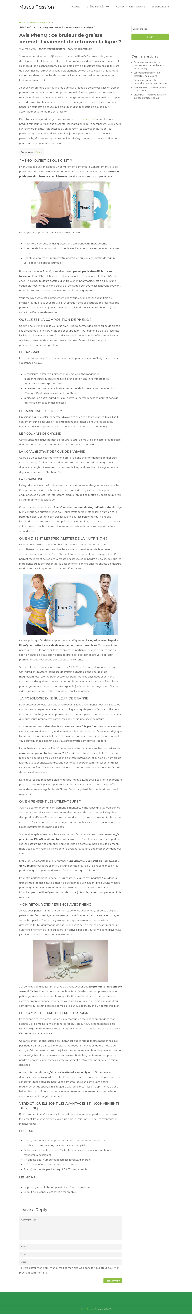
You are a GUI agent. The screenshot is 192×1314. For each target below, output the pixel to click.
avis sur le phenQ (86, 119)
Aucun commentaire (81, 49)
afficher (38, 152)
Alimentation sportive (130, 6)
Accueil (75, 6)
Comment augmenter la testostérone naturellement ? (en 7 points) (150, 65)
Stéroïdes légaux (98, 6)
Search (150, 37)
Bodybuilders (160, 6)
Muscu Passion (36, 7)
